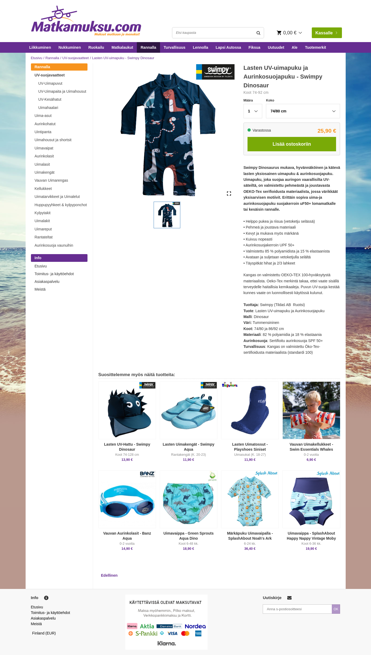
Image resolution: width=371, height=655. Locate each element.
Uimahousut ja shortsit (53, 140)
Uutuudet (276, 47)
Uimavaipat (44, 148)
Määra (248, 100)
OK (336, 609)
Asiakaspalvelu (47, 281)
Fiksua (254, 47)
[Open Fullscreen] (229, 193)
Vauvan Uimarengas (51, 180)
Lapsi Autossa (228, 47)
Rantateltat (44, 237)
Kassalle (326, 33)
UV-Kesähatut (49, 99)
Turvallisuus (174, 47)
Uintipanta (43, 132)
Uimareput (43, 229)
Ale (295, 47)
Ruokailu (96, 47)
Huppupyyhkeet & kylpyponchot (61, 205)
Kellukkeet (43, 188)
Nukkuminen (69, 47)
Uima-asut (43, 115)
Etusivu (36, 58)
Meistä (40, 289)
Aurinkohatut (45, 124)
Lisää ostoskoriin (292, 144)
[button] (167, 215)
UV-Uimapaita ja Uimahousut (62, 91)
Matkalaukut (122, 47)
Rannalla (148, 47)
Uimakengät (45, 172)
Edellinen (109, 575)
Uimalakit (42, 221)
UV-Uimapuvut (50, 83)
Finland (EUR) (44, 633)
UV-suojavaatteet (75, 58)
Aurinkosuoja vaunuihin (54, 245)
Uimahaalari (48, 107)
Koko (270, 100)
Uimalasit (42, 164)
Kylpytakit (43, 213)
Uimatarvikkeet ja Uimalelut (57, 196)
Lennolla (200, 47)
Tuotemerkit (315, 47)
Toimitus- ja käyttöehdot (54, 274)
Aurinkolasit (44, 156)
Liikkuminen (40, 47)
